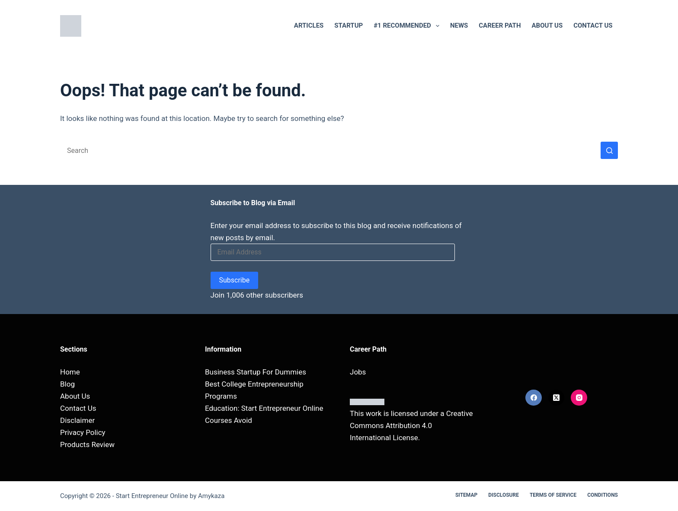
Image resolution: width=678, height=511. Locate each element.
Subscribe (234, 280)
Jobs (358, 372)
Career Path (500, 25)
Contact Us (592, 25)
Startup (348, 25)
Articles (309, 25)
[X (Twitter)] (556, 398)
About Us (547, 25)
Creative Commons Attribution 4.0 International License (411, 425)
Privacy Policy (83, 432)
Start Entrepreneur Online (152, 496)
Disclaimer (77, 420)
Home (70, 372)
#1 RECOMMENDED (408, 26)
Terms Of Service (553, 495)
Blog (67, 384)
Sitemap (466, 495)
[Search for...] (330, 150)
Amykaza (211, 496)
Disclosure (503, 495)
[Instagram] (579, 398)
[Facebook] (533, 398)
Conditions (602, 495)
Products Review (87, 444)
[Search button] (609, 150)
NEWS (459, 25)
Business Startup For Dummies (255, 372)
